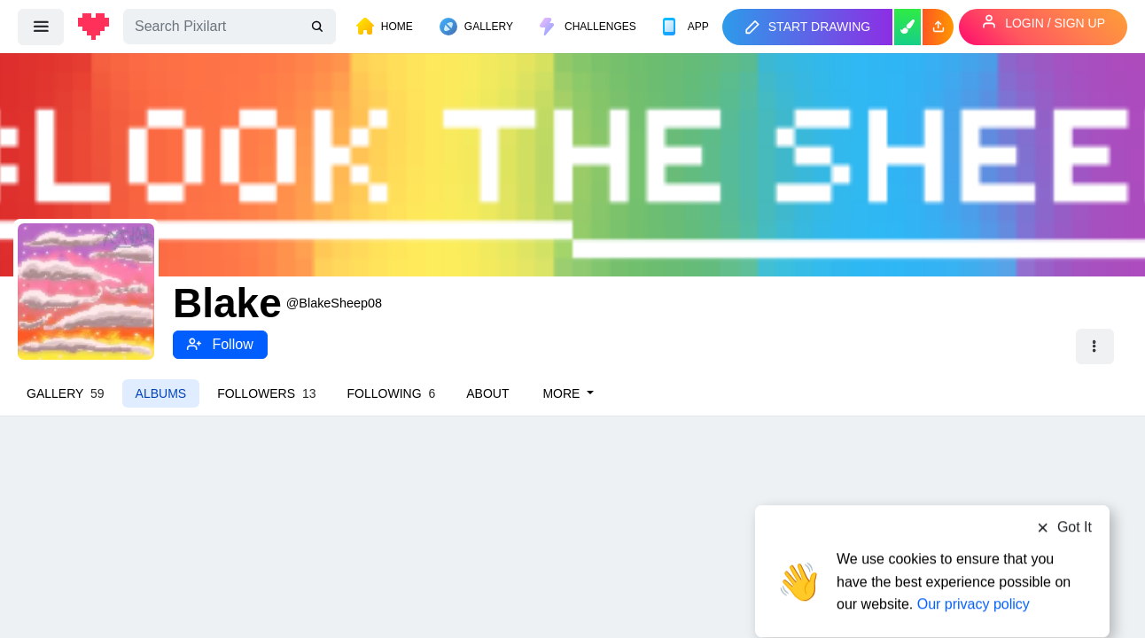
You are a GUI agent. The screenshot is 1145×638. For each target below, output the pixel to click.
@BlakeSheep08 (334, 303)
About (487, 393)
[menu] (41, 26)
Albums (161, 393)
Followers (266, 393)
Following (391, 393)
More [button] (562, 393)
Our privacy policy (973, 569)
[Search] (229, 26)
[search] (319, 27)
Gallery (66, 393)
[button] (938, 27)
